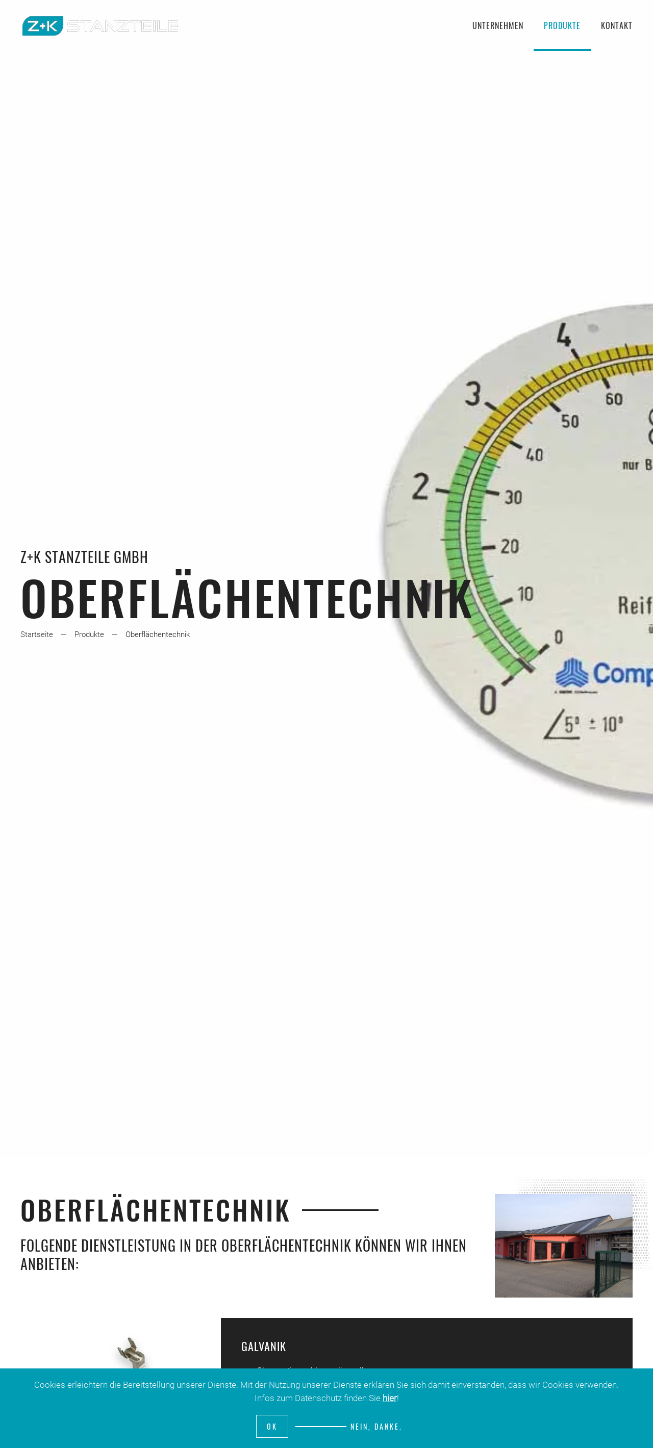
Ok (272, 1426)
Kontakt (617, 25)
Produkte (562, 25)
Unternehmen (497, 25)
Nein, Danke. (376, 1426)
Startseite (36, 634)
